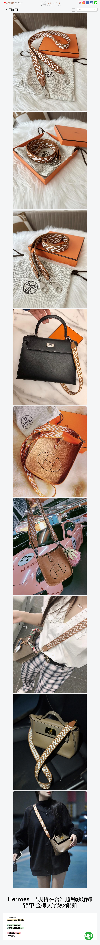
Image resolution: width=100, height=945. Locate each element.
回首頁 (12, 10)
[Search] (85, 10)
